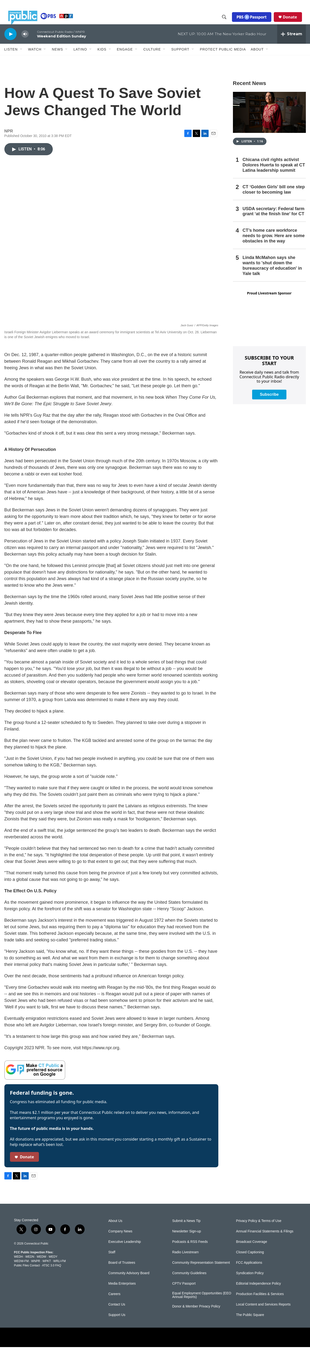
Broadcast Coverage (251, 1253)
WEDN (29, 1267)
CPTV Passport (183, 1294)
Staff (111, 1263)
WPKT (47, 1272)
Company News (120, 1242)
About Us (115, 1232)
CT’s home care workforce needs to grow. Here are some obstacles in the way (274, 246)
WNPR (35, 1272)
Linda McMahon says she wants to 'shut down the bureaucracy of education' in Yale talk (272, 276)
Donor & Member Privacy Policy (196, 1317)
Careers (114, 1305)
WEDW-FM (21, 1272)
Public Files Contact (27, 1276)
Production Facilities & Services (260, 1305)
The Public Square (250, 1326)
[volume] (25, 45)
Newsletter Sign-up (186, 1242)
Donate (294, 22)
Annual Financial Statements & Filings (264, 1242)
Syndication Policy (250, 1284)
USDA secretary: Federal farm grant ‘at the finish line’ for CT (273, 222)
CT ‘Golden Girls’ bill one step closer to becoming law (274, 200)
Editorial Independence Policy (258, 1294)
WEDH (18, 1267)
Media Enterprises (122, 1294)
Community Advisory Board (129, 1284)
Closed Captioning (250, 1263)
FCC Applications (249, 1273)
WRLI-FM (59, 1272)
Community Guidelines (189, 1284)
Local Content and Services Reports (263, 1315)
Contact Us (116, 1315)
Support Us (116, 1326)
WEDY (53, 1267)
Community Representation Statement (201, 1273)
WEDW (41, 1267)
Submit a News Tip (186, 1232)
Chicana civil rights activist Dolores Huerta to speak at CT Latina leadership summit (274, 176)
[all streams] (291, 45)
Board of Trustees (121, 1273)
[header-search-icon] (228, 22)
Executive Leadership (124, 1253)
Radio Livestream (185, 1263)
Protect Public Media (223, 60)
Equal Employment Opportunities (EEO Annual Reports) (201, 1306)
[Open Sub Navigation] (21, 60)
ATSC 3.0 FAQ (51, 1276)
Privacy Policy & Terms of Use (258, 1232)
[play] (10, 44)
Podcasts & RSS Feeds (190, 1253)
